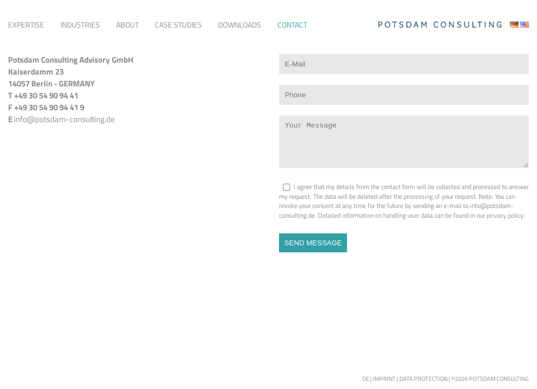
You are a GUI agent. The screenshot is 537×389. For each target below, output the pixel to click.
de (365, 378)
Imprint (384, 378)
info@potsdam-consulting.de (64, 119)
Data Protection (423, 378)
